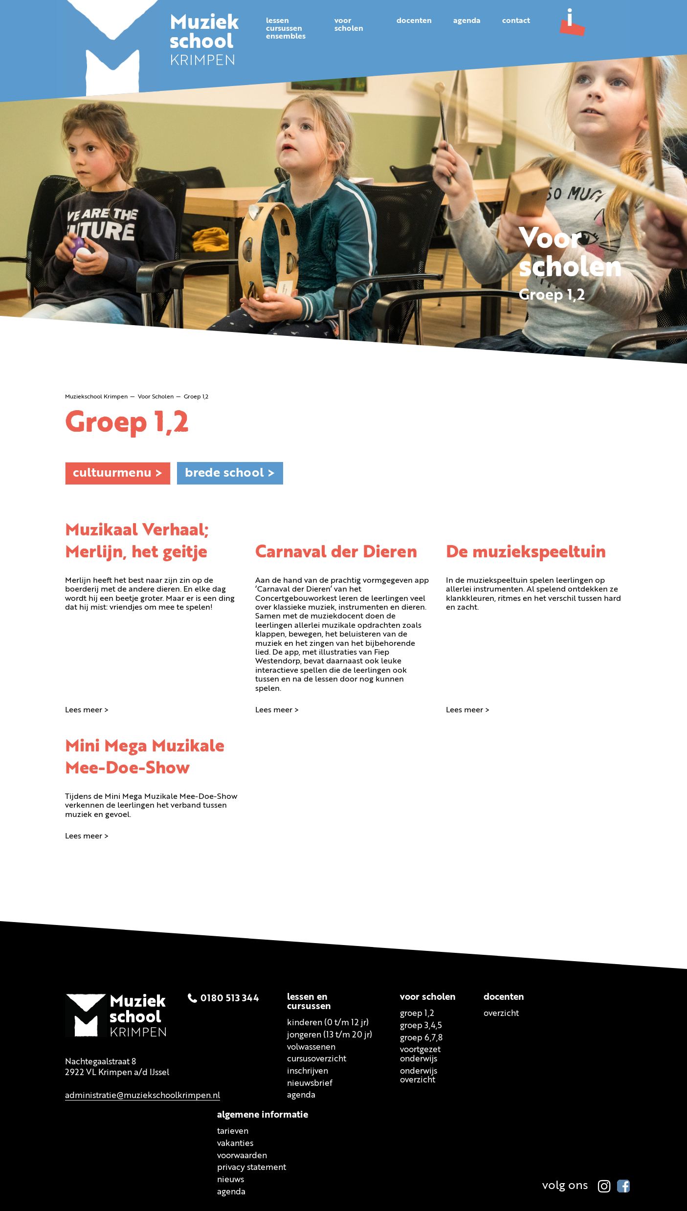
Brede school (224, 472)
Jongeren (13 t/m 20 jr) (329, 1036)
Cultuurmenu (112, 472)
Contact (516, 21)
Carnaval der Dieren (338, 552)
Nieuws (230, 1180)
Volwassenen (311, 1048)
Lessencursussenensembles (286, 29)
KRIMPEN (205, 43)
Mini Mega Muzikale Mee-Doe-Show (147, 757)
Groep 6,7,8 (421, 1039)
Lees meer (83, 710)
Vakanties (235, 1144)
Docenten (414, 21)
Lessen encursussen (309, 1002)
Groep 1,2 (417, 1014)
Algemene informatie (262, 1116)
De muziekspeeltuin (528, 552)
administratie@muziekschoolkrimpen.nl (142, 1096)
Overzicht (501, 1014)
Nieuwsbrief (309, 1084)
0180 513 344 (229, 999)
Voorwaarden (242, 1156)
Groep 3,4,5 (421, 1026)
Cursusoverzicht (316, 1060)
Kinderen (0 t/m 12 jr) (328, 1023)
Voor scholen (428, 998)
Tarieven (232, 1132)
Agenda (467, 21)
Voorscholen (348, 25)
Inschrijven (307, 1072)
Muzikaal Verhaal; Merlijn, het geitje (138, 540)
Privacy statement (251, 1168)
